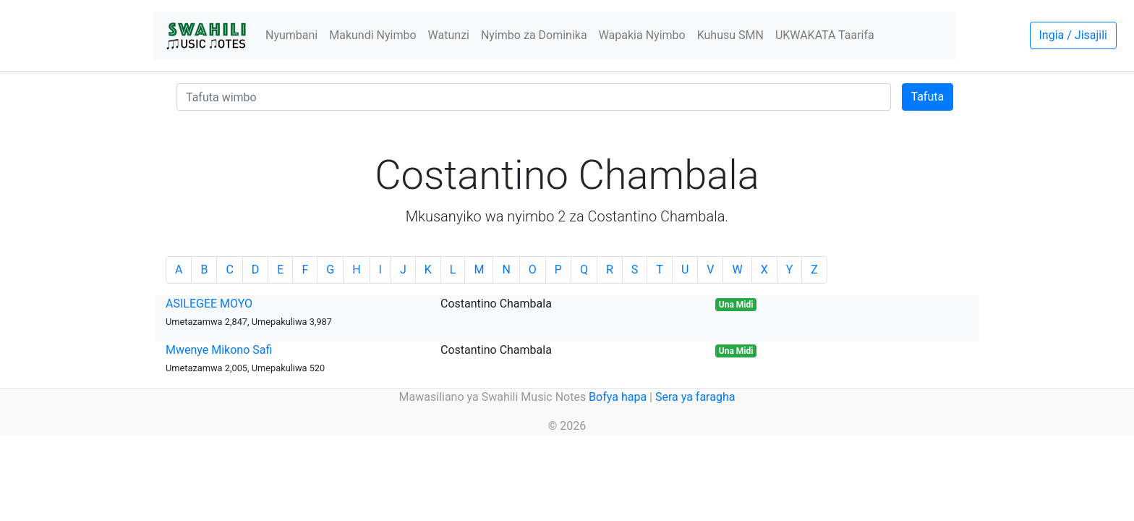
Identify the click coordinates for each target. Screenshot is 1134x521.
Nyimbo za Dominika (534, 35)
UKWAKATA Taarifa (824, 35)
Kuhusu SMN (730, 35)
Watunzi (448, 35)
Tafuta (928, 96)
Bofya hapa (618, 397)
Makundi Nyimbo (372, 35)
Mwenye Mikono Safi (219, 350)
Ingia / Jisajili (1073, 35)
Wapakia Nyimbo (642, 35)
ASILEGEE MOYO (209, 303)
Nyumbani (291, 35)
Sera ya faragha (695, 397)
